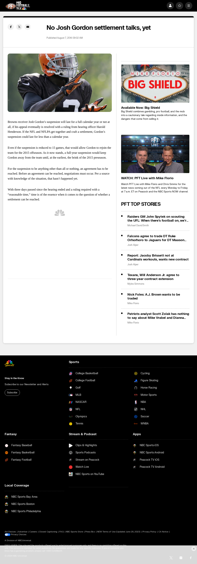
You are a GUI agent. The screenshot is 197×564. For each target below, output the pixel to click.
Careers (33, 531)
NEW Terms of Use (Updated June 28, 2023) (118, 531)
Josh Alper (132, 245)
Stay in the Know (14, 378)
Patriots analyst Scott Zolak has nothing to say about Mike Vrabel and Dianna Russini (158, 316)
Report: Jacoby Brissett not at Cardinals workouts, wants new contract (158, 257)
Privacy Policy (149, 531)
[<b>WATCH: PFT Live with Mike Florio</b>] (155, 154)
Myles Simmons (135, 283)
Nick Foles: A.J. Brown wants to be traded (153, 296)
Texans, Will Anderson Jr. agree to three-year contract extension (153, 277)
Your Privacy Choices (21, 534)
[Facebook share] (11, 27)
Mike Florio (133, 303)
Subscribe (12, 392)
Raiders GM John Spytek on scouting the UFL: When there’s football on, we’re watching (157, 219)
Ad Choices (10, 531)
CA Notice (163, 531)
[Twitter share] (19, 27)
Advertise (23, 531)
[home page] (18, 6)
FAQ (61, 531)
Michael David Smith (138, 225)
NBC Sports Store (74, 531)
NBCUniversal (24, 540)
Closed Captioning (48, 531)
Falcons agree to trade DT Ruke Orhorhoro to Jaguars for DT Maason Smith (155, 238)
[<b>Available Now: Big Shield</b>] (155, 84)
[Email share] (28, 27)
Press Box (90, 531)
